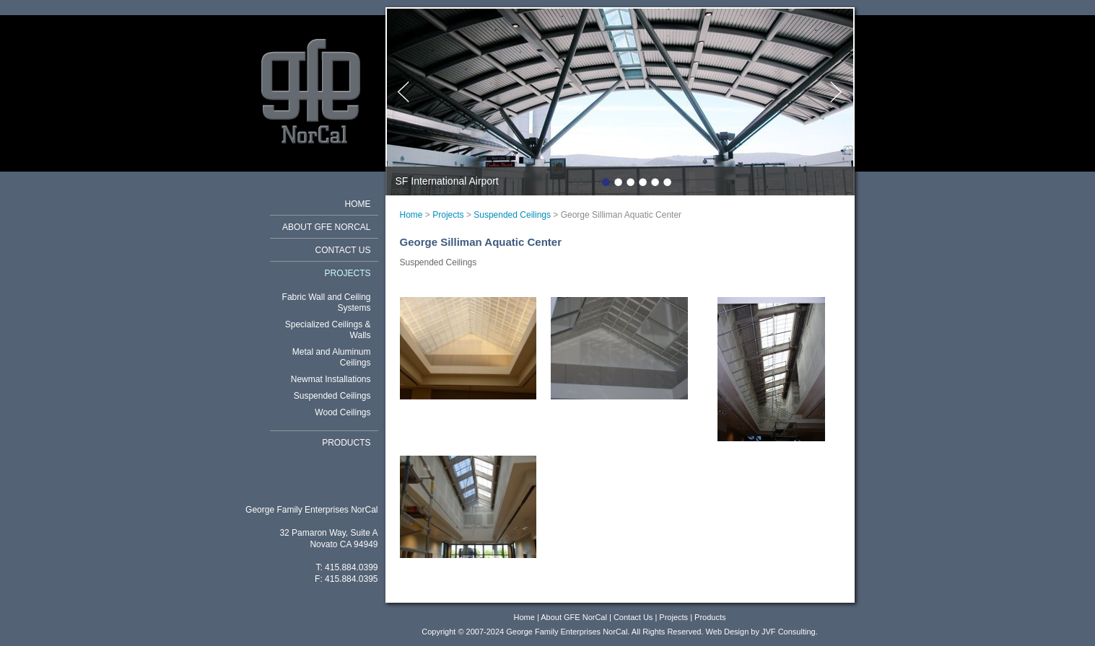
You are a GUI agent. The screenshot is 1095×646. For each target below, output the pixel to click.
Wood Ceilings (342, 412)
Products (346, 443)
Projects (347, 273)
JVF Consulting (789, 631)
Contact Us (343, 250)
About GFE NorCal (326, 227)
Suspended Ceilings (332, 396)
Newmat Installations (331, 379)
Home (358, 204)
